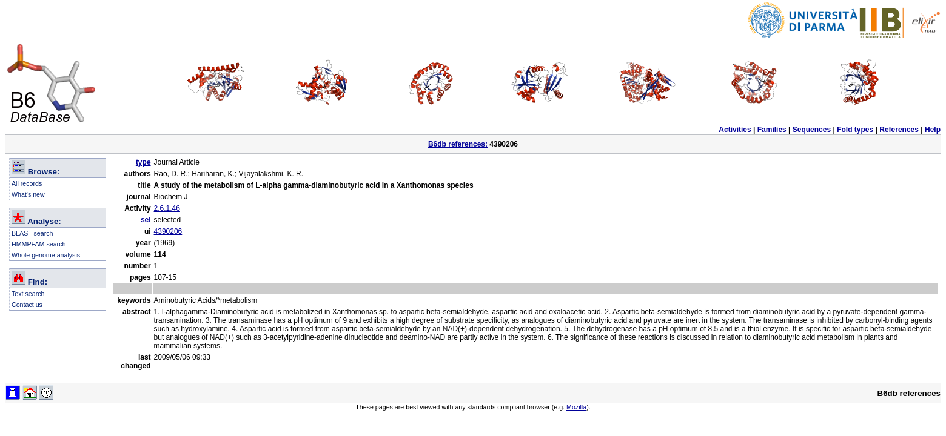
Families (772, 129)
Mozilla (576, 407)
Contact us (27, 304)
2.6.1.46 (167, 208)
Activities (735, 129)
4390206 (168, 231)
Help (933, 129)
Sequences (812, 129)
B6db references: (458, 144)
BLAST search (32, 233)
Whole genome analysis (46, 255)
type (143, 162)
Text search (28, 293)
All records (27, 183)
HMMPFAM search (38, 244)
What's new (28, 194)
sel (146, 220)
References (899, 129)
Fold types (855, 129)
